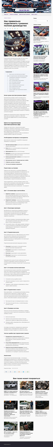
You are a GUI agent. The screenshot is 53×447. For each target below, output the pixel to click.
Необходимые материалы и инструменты (17, 77)
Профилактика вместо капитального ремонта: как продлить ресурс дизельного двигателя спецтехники (10, 413)
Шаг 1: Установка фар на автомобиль (16, 80)
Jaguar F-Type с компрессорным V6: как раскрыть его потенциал (41, 412)
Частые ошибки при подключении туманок (18, 89)
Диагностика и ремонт (24, 14)
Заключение (11, 91)
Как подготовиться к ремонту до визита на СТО (26, 392)
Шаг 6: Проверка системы (14, 88)
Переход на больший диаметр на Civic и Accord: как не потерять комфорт (41, 392)
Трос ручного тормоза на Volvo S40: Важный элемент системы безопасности (40, 76)
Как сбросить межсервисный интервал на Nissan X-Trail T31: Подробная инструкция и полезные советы (40, 113)
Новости (6, 14)
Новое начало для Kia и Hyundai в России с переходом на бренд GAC (40, 94)
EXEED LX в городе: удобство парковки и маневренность (10, 392)
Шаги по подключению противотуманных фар (17, 75)
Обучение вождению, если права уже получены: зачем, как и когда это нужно (26, 412)
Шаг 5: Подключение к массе (15, 86)
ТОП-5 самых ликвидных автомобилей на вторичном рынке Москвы (39, 38)
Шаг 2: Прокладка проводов (15, 82)
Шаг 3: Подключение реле (14, 83)
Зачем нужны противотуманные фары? (17, 74)
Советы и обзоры (14, 14)
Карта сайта (34, 14)
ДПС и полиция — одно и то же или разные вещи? (10, 432)
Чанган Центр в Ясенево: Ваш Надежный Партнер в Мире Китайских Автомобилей (40, 57)
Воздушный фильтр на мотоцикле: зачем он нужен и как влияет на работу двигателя (26, 433)
